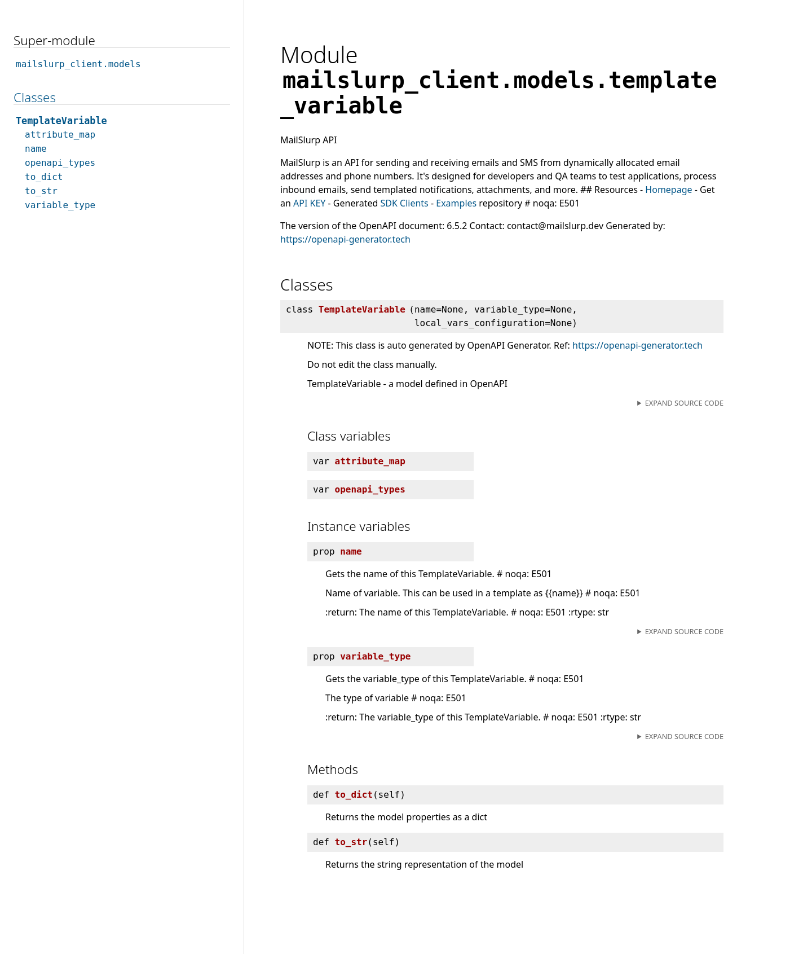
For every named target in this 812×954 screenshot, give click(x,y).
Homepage (668, 189)
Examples (456, 203)
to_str (41, 191)
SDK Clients (405, 203)
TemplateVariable (61, 120)
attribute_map (60, 134)
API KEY (309, 203)
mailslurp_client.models (78, 64)
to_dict (44, 177)
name (36, 148)
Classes (35, 97)
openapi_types (60, 162)
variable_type (60, 205)
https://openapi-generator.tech (345, 239)
